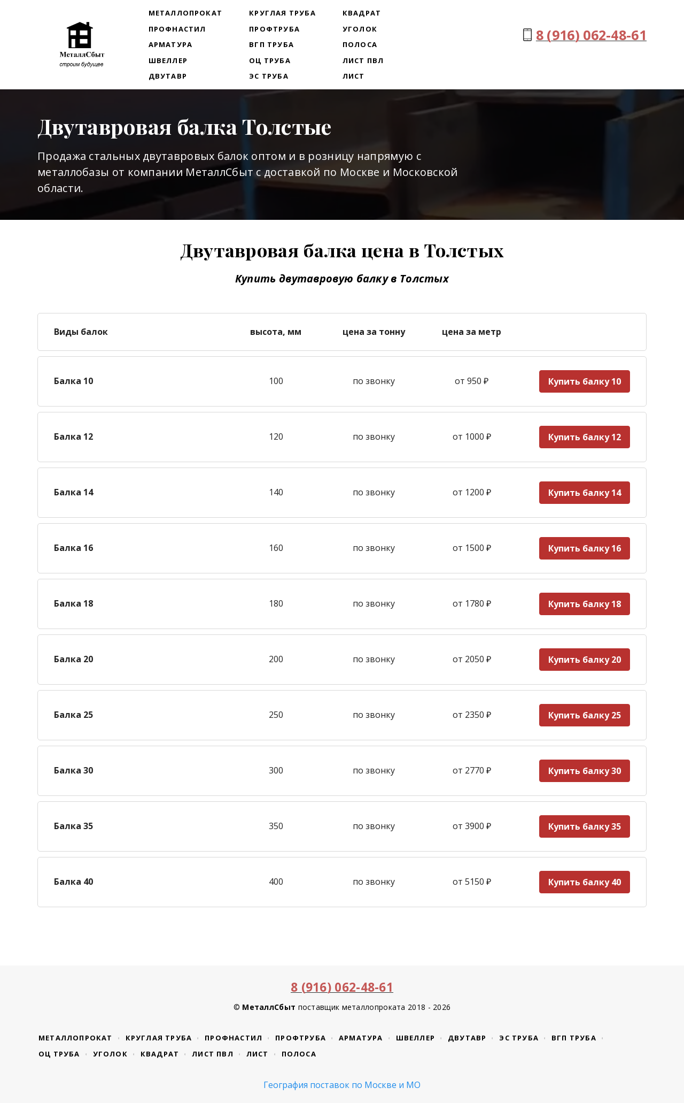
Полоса (360, 44)
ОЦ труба (270, 60)
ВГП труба (271, 44)
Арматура (171, 44)
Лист (354, 76)
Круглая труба (282, 13)
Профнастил (177, 29)
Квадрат (362, 13)
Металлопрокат (186, 13)
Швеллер (168, 60)
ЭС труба (269, 76)
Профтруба (274, 29)
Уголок (360, 29)
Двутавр (168, 76)
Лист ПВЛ (363, 60)
